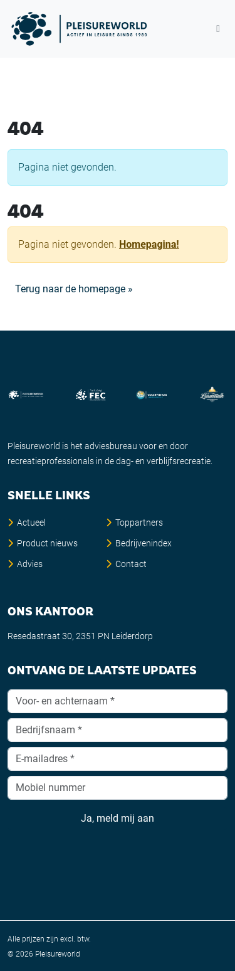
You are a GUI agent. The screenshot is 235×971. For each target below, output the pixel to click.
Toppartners (139, 522)
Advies (30, 564)
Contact (131, 564)
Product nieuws (47, 543)
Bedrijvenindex (143, 543)
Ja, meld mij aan (117, 818)
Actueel (31, 522)
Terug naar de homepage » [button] (74, 289)
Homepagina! (149, 244)
